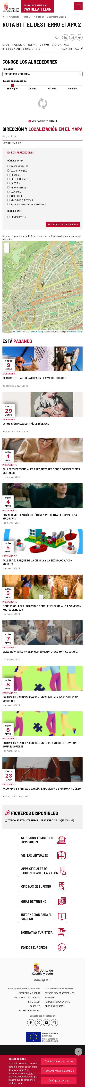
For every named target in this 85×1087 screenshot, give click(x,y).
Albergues (15, 195)
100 (72, 88)
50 (52, 88)
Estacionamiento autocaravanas (26, 204)
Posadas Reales (17, 166)
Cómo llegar (10, 143)
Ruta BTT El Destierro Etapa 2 (51, 16)
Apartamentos (16, 187)
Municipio (12, 88)
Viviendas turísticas (20, 200)
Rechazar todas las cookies (59, 1071)
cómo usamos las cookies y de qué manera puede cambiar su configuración (22, 1078)
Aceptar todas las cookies (59, 1061)
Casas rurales (17, 170)
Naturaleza (14, 16)
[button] (6, 245)
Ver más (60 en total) (44, 120)
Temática (7, 68)
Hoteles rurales (18, 178)
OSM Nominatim (74, 332)
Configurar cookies (59, 1080)
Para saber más (70, 48)
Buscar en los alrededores (63, 224)
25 (32, 88)
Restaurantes (16, 216)
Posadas (13, 174)
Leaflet (17, 332)
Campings (14, 191)
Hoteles (13, 183)
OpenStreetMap (36, 332)
